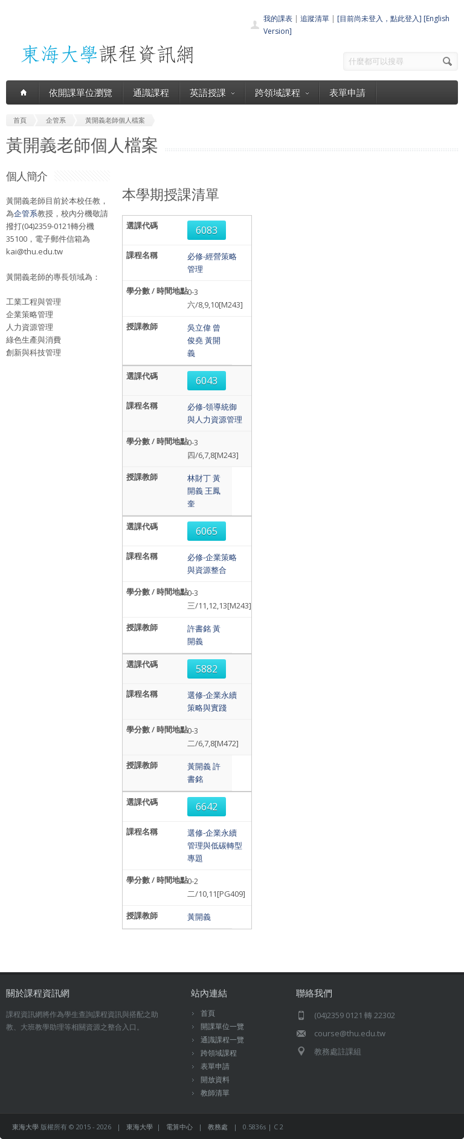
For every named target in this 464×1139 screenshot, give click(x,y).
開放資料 (215, 1079)
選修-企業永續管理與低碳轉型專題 (214, 845)
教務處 (218, 1126)
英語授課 (212, 92)
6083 (207, 230)
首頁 (208, 1013)
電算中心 (179, 1126)
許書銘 (199, 628)
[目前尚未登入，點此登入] (379, 18)
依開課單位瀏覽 (80, 92)
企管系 (25, 213)
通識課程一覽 (222, 1039)
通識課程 (151, 92)
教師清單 (215, 1093)
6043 (207, 380)
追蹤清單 (314, 18)
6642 (207, 806)
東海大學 (25, 1126)
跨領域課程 (282, 92)
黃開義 (199, 766)
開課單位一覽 (222, 1026)
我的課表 (277, 18)
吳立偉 (199, 327)
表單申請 (347, 92)
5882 (207, 669)
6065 (207, 531)
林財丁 (199, 478)
